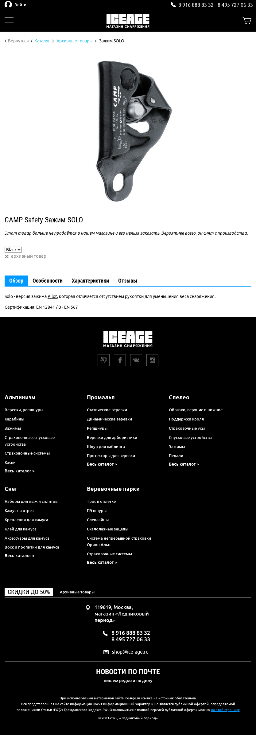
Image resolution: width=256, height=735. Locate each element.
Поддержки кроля (186, 419)
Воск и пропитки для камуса (32, 547)
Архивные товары (77, 592)
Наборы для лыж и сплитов (31, 501)
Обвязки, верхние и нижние (196, 410)
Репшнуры (97, 428)
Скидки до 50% (29, 592)
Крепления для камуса (26, 520)
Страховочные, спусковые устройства (30, 440)
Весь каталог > (20, 470)
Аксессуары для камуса (27, 538)
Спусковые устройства (190, 437)
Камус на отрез (19, 510)
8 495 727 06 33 (235, 4)
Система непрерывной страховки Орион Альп (119, 541)
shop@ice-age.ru (130, 652)
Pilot (52, 296)
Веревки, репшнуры (24, 410)
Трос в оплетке (101, 501)
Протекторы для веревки (111, 455)
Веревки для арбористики (112, 437)
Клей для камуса (21, 529)
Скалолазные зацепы (107, 529)
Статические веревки (107, 410)
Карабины (14, 419)
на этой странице (225, 710)
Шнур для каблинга (106, 446)
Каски (10, 462)
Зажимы (13, 428)
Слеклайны (98, 520)
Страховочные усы (187, 428)
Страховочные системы (27, 453)
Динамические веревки (109, 419)
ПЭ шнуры (97, 510)
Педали (176, 455)
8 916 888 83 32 (196, 4)
